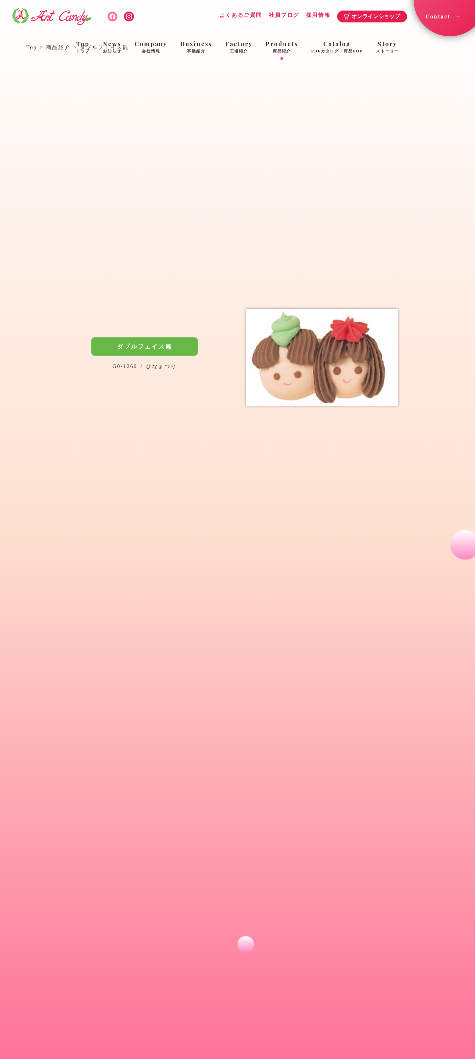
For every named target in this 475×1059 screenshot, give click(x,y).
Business (196, 47)
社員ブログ (284, 15)
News (112, 47)
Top (83, 47)
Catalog (337, 47)
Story (387, 47)
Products (282, 47)
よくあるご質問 (240, 15)
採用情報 (318, 15)
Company (151, 47)
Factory (238, 47)
